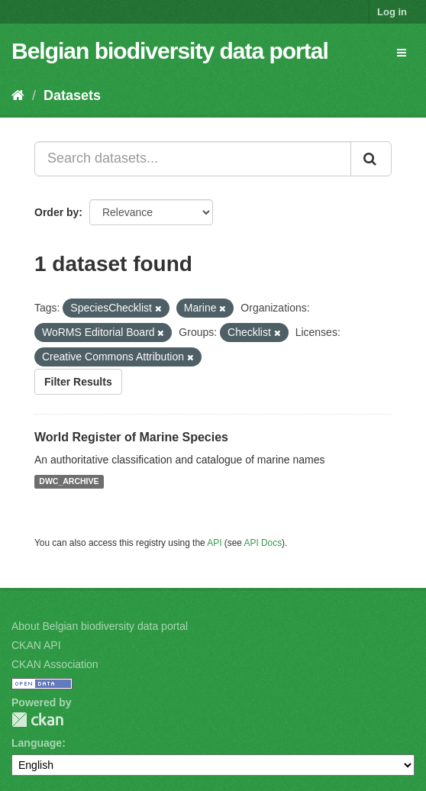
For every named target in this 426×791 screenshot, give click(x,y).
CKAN (37, 720)
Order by (56, 212)
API (214, 543)
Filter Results (78, 382)
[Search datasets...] (192, 158)
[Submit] (371, 158)
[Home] (17, 95)
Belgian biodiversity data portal (169, 50)
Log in (392, 12)
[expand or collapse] (402, 52)
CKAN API (36, 645)
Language (36, 743)
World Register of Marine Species (131, 437)
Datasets (72, 95)
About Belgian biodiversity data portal (99, 626)
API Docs (263, 543)
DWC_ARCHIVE (68, 481)
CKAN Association (54, 664)
